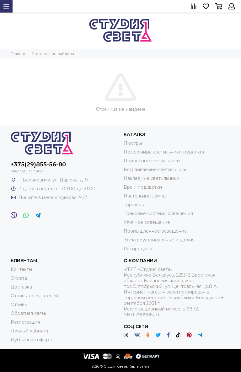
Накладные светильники (151, 178)
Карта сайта (139, 366)
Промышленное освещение (155, 231)
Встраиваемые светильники (155, 169)
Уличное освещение (147, 222)
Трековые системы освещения (158, 213)
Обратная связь (28, 313)
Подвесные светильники (152, 161)
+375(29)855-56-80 (38, 164)
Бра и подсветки (143, 187)
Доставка (21, 287)
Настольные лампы (145, 196)
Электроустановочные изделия (159, 240)
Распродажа (138, 248)
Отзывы (19, 304)
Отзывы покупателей (34, 296)
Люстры (133, 143)
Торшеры (134, 205)
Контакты (21, 269)
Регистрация (25, 322)
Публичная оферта (32, 339)
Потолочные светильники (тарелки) (164, 152)
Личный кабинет (30, 331)
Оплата (19, 278)
